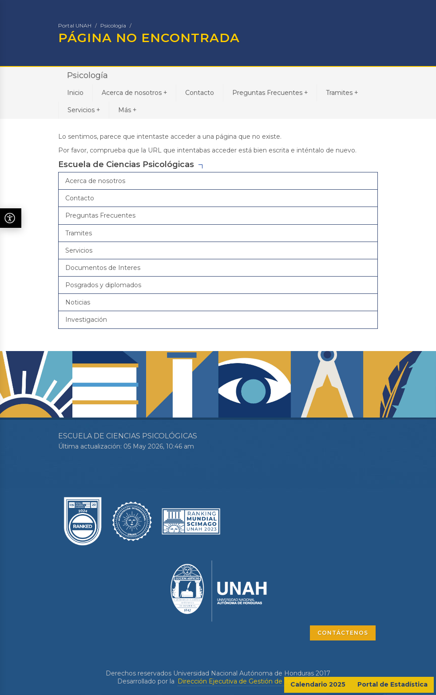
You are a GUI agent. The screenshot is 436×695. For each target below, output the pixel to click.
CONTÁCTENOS (342, 632)
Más (127, 109)
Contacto (199, 93)
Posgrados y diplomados (103, 285)
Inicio (75, 93)
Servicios (83, 109)
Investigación (86, 320)
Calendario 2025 (317, 684)
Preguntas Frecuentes (270, 92)
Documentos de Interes (102, 268)
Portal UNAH (74, 25)
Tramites (342, 92)
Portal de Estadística (392, 684)
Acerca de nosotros (134, 92)
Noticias (77, 302)
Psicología (113, 25)
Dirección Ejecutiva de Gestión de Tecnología (247, 681)
